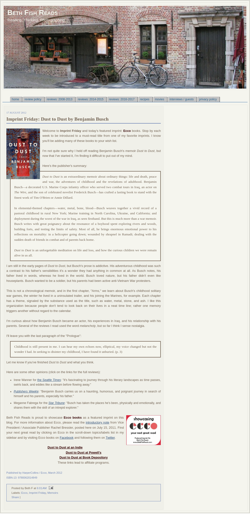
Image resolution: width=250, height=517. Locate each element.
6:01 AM (42, 488)
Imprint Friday (37, 492)
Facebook (67, 437)
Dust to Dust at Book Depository (84, 457)
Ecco (24, 492)
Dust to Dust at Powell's (83, 452)
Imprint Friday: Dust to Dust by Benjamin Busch (57, 119)
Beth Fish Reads (32, 12)
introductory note (97, 422)
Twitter (110, 437)
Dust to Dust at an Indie (65, 447)
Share (15, 497)
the (49, 380)
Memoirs (52, 492)
